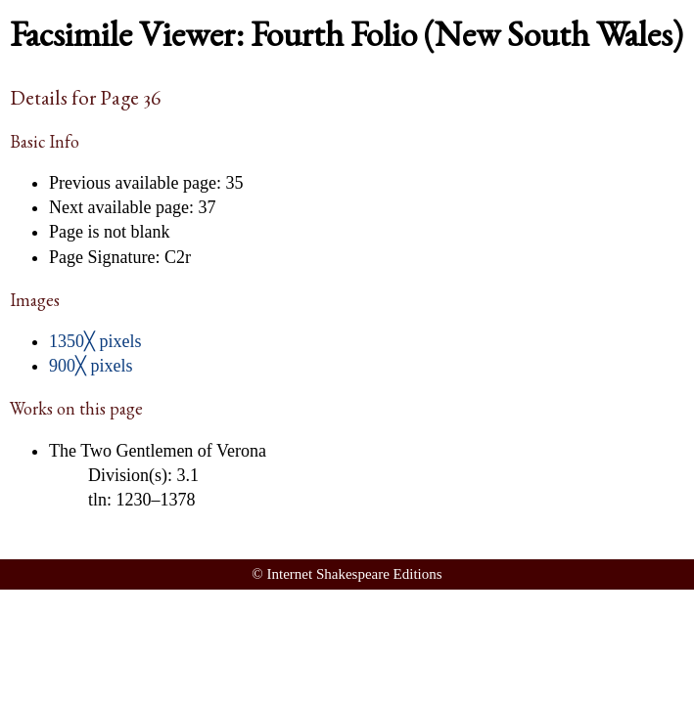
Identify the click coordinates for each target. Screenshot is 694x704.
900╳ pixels (91, 365)
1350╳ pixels (95, 341)
